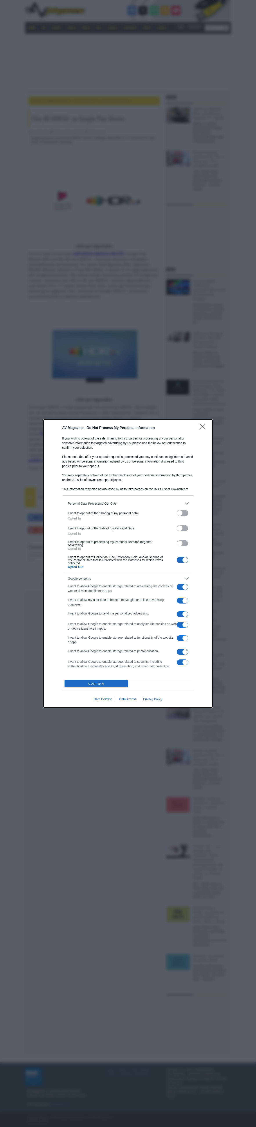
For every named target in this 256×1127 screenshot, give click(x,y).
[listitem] (128, 503)
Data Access (127, 699)
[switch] (182, 513)
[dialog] (128, 563)
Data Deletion (103, 699)
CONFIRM (96, 683)
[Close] (204, 428)
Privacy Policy (152, 699)
